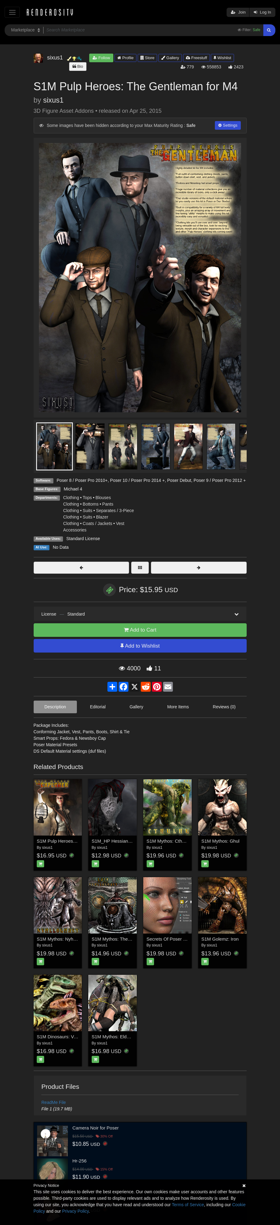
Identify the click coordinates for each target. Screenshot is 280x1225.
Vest (120, 523)
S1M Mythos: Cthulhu (169, 841)
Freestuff (196, 57)
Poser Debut (179, 480)
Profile (125, 57)
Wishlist (222, 57)
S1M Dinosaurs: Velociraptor (66, 1036)
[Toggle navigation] (12, 12)
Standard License (83, 538)
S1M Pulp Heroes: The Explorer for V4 (76, 841)
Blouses (103, 497)
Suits (87, 510)
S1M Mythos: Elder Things (119, 1036)
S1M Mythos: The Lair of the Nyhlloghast (133, 939)
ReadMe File (53, 1102)
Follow (101, 57)
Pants (107, 504)
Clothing (71, 497)
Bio (78, 66)
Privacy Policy (75, 1211)
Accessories (74, 529)
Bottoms (90, 504)
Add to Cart (140, 630)
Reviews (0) (224, 706)
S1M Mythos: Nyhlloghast (63, 939)
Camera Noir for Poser (96, 1127)
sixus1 (53, 100)
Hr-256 (80, 1160)
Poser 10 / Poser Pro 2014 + (137, 480)
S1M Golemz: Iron (220, 939)
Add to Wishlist (140, 646)
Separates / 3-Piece (115, 510)
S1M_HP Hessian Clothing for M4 (126, 841)
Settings (227, 125)
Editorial (98, 706)
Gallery (170, 57)
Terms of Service (188, 1204)
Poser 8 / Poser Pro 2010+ (81, 480)
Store (147, 57)
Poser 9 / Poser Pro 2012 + (220, 480)
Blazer (102, 517)
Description (55, 706)
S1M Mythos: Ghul (220, 841)
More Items (178, 706)
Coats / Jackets (97, 523)
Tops (87, 497)
